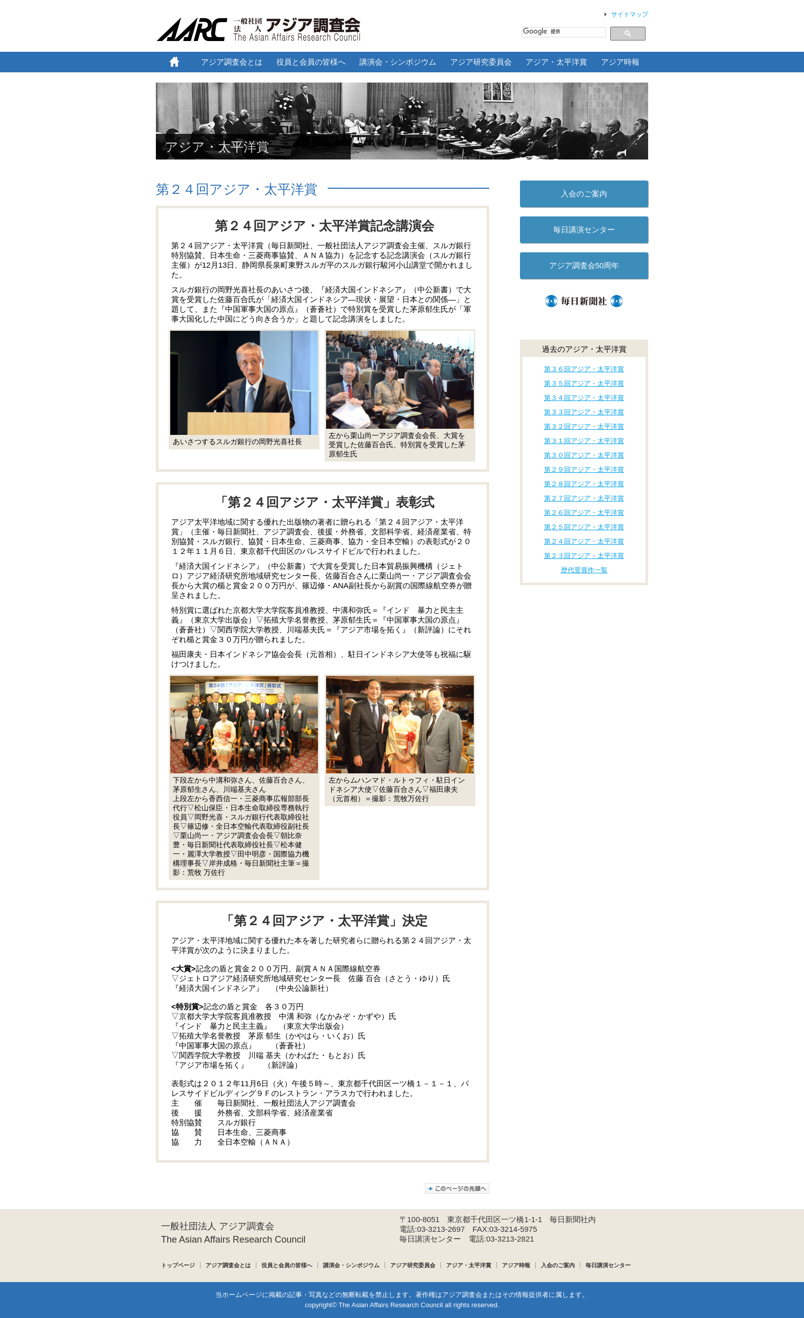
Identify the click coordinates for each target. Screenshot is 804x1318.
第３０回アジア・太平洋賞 (584, 455)
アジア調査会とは (228, 1265)
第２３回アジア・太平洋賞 (584, 556)
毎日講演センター (584, 229)
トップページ (178, 1265)
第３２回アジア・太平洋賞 (584, 426)
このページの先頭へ (457, 1188)
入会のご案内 (584, 193)
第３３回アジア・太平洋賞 (584, 412)
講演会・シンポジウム (351, 1265)
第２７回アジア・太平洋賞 (584, 498)
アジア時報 (516, 1265)
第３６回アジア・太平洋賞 (584, 369)
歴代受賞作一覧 (584, 570)
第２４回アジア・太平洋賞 (236, 189)
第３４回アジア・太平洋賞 (584, 398)
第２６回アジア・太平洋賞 (584, 512)
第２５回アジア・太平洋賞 (584, 527)
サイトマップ (629, 14)
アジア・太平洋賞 (468, 1265)
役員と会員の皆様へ (287, 1265)
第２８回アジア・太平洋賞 (584, 484)
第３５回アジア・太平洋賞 (584, 383)
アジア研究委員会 (412, 1265)
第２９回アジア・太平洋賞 (584, 469)
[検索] (563, 31)
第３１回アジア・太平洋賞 (584, 441)
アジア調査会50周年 (584, 265)
